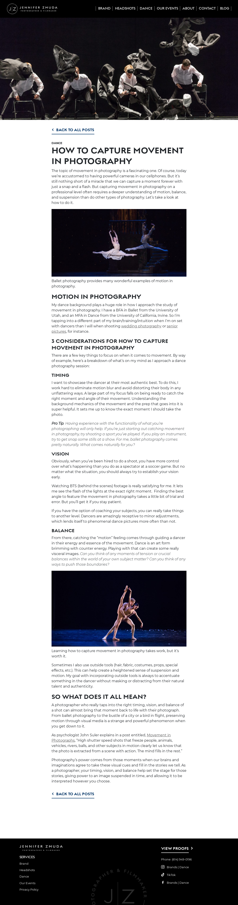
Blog (224, 8)
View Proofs (175, 848)
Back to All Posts (75, 129)
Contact (207, 8)
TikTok (171, 875)
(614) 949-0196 (182, 859)
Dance (146, 8)
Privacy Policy (28, 889)
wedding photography (141, 326)
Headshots (125, 8)
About (188, 8)
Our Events (167, 8)
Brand (104, 8)
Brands (172, 867)
